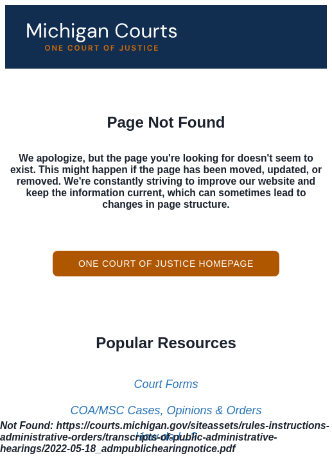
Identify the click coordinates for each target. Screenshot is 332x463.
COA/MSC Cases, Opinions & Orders (165, 410)
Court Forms (166, 384)
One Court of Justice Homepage (166, 263)
